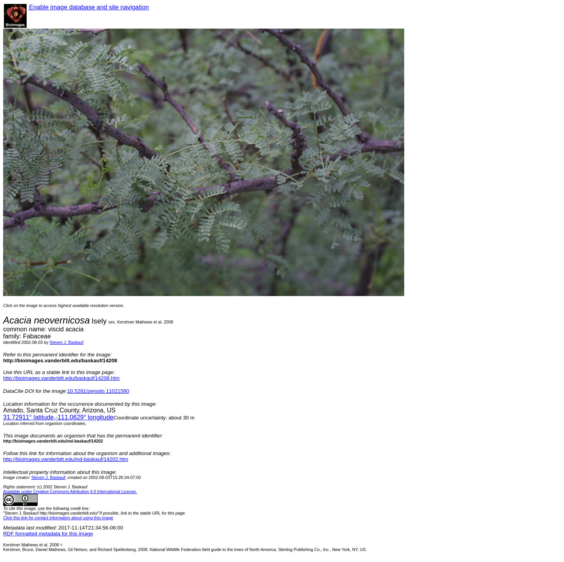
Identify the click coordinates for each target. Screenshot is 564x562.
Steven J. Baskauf (66, 342)
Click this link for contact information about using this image (58, 517)
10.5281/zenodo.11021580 (98, 391)
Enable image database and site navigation (88, 7)
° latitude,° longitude (58, 417)
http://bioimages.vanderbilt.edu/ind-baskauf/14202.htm (65, 459)
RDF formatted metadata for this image (48, 534)
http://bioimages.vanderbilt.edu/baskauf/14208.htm (61, 378)
